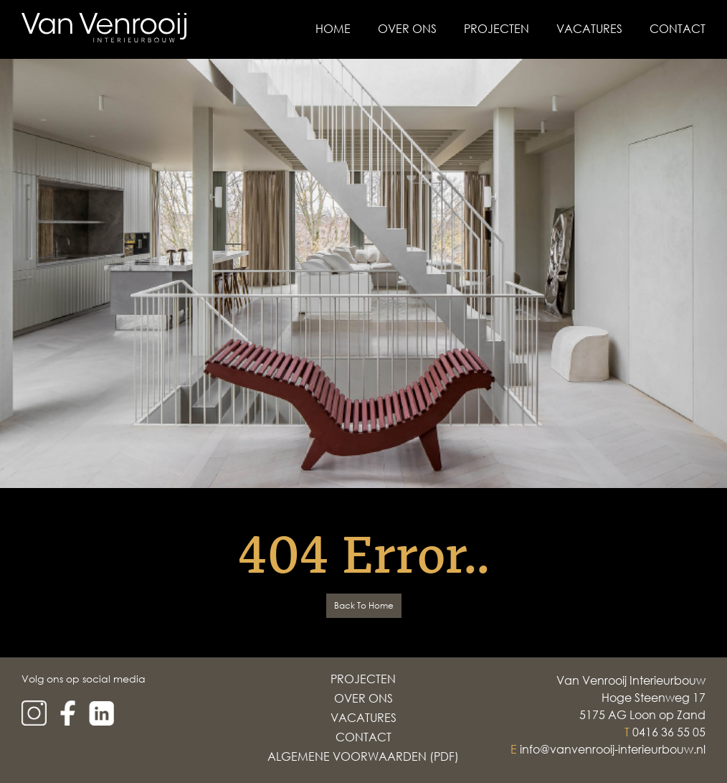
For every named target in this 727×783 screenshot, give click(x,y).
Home (333, 28)
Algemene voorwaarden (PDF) (363, 756)
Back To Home (364, 605)
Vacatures (589, 28)
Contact (677, 28)
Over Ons (407, 28)
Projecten (496, 28)
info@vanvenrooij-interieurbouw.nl (612, 749)
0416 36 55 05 (668, 732)
